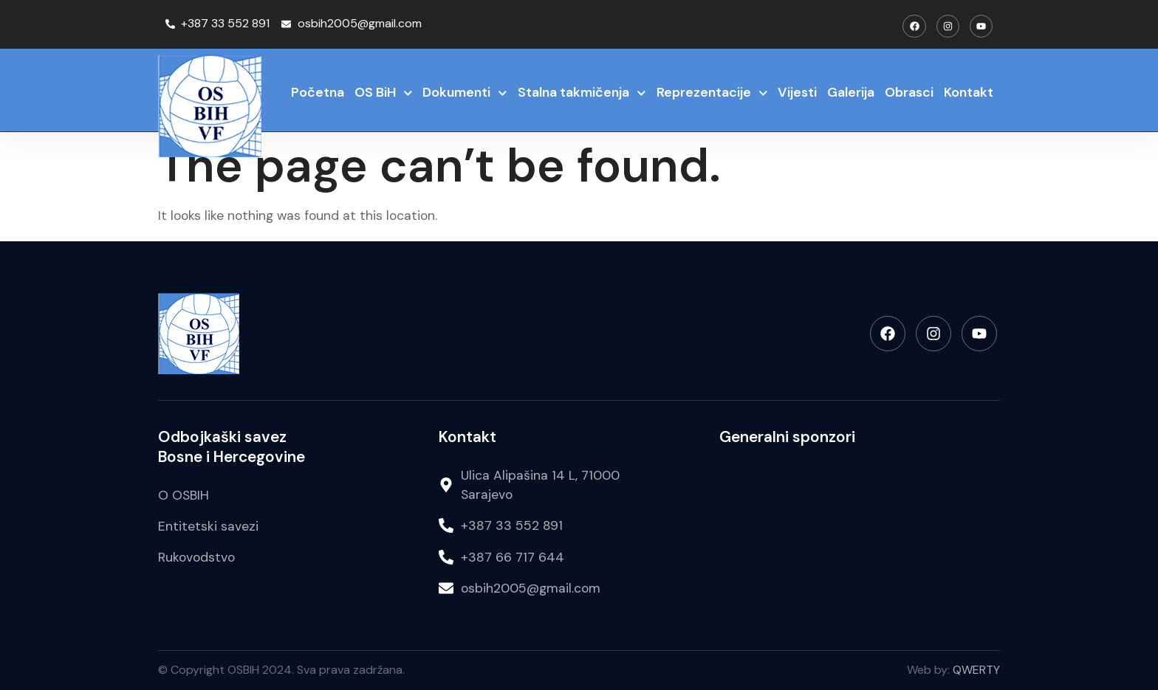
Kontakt (968, 92)
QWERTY (976, 669)
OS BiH (383, 93)
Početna (317, 92)
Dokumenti (464, 93)
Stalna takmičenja (582, 93)
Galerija (850, 92)
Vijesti (797, 92)
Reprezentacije (712, 93)
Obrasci (909, 92)
